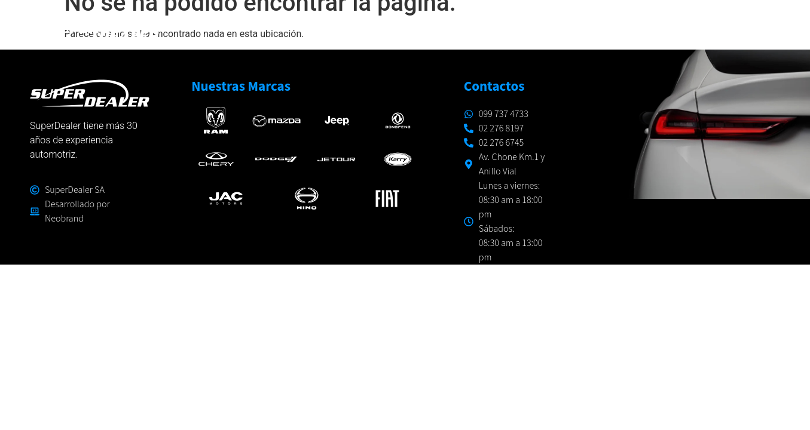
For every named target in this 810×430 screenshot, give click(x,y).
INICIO (340, 27)
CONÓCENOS (671, 27)
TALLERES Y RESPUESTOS (564, 27)
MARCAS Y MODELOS (429, 27)
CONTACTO (745, 27)
